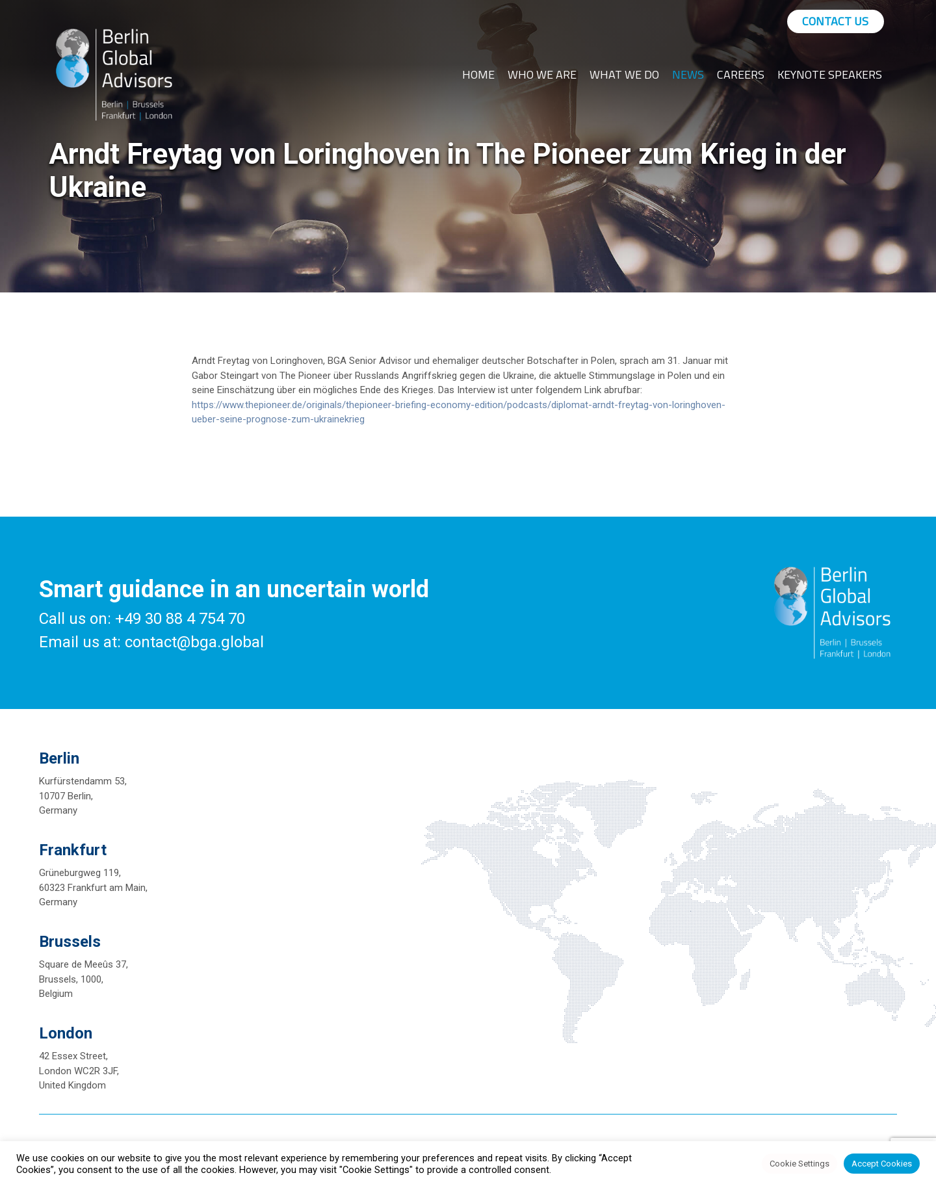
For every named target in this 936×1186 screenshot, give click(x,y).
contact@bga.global (194, 642)
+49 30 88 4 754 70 (180, 619)
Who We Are (542, 74)
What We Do (624, 74)
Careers (740, 74)
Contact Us (835, 21)
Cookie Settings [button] (799, 1163)
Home (478, 74)
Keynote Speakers (829, 74)
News (688, 74)
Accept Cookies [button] (882, 1163)
